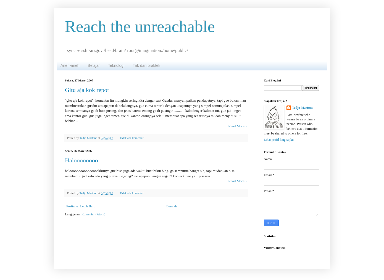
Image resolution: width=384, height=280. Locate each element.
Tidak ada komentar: (132, 137)
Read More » (237, 126)
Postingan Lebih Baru (80, 206)
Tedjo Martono (302, 108)
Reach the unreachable (140, 26)
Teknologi (116, 65)
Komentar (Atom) (93, 214)
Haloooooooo (81, 160)
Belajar (94, 65)
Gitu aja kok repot (87, 89)
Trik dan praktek (146, 65)
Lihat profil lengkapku (279, 140)
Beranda (171, 206)
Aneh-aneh (70, 65)
